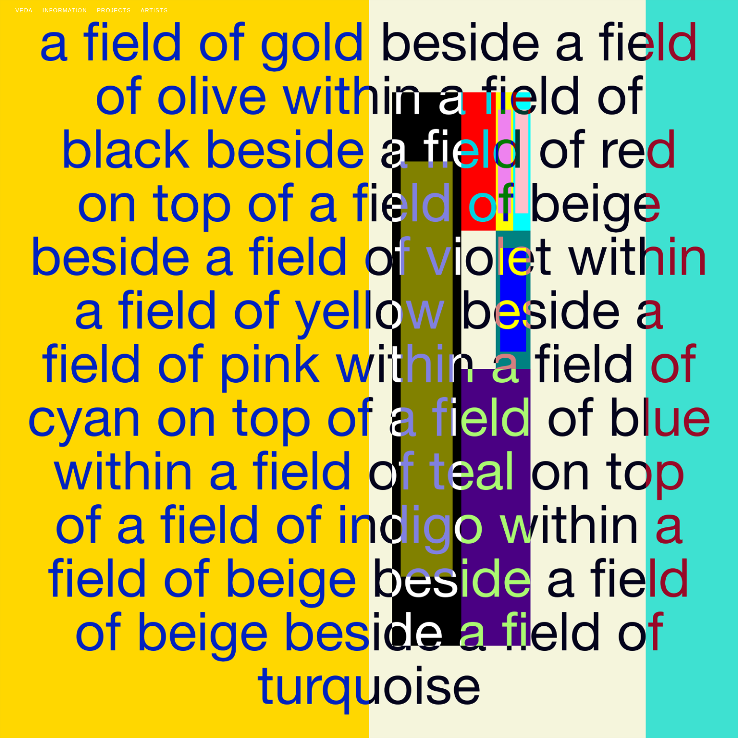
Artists (154, 10)
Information (65, 10)
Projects (114, 10)
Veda (24, 10)
